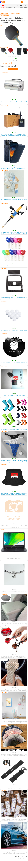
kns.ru (2, 529)
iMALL (26, 859)
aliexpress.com (4, 72)
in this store (4, 69)
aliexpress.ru (4, 235)
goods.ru (3, 496)
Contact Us (23, 856)
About (17, 856)
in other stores (13, 69)
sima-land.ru (4, 562)
